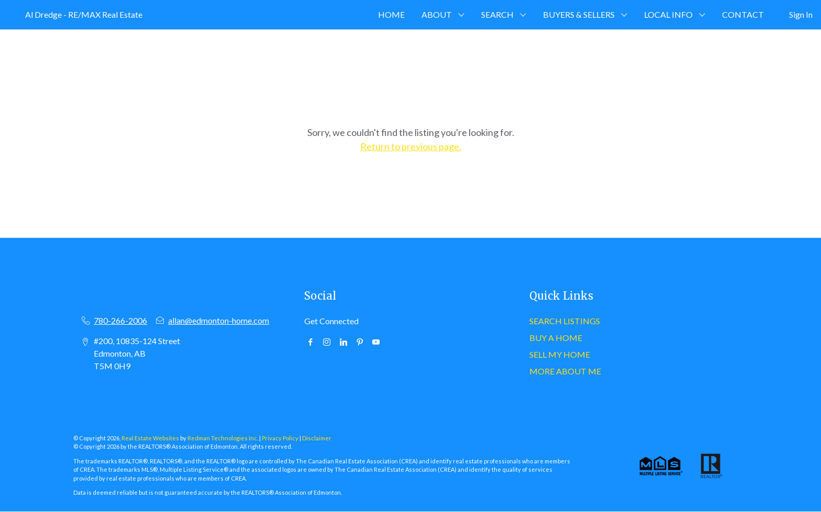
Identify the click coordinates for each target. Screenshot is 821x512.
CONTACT (743, 14)
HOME (391, 14)
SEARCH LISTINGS (564, 321)
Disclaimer (316, 438)
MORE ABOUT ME (565, 371)
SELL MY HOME (559, 354)
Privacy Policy (280, 438)
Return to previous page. (410, 146)
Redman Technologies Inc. (223, 438)
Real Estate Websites (150, 438)
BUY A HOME (555, 338)
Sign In (801, 14)
